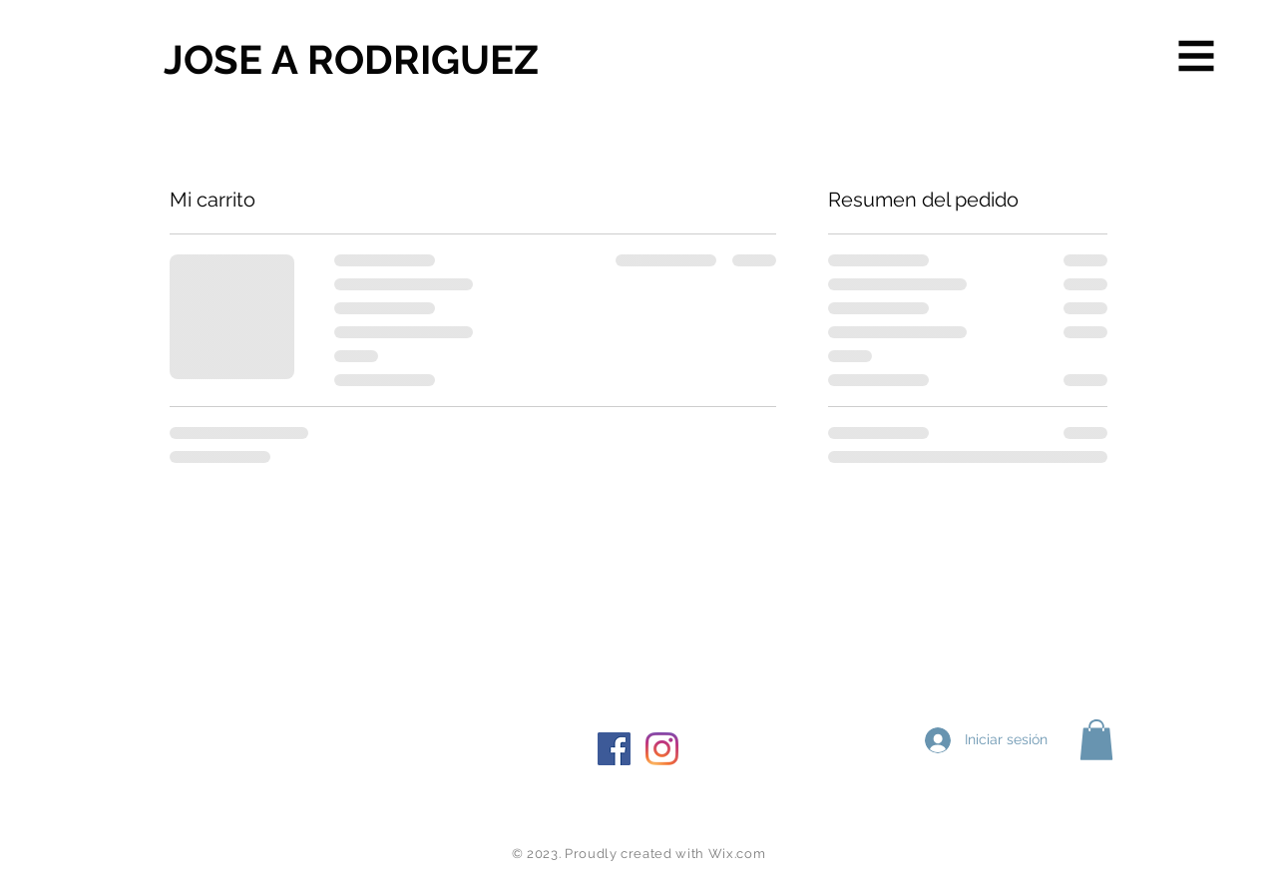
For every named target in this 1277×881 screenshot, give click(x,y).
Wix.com (737, 853)
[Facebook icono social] (614, 748)
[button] (1196, 56)
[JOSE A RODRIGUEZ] (351, 60)
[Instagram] (661, 748)
